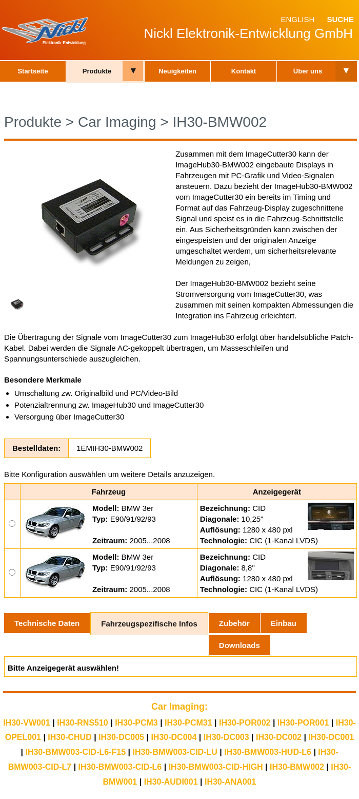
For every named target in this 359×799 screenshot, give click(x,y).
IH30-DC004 (173, 737)
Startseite (32, 71)
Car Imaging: (179, 706)
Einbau (283, 623)
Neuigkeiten (177, 71)
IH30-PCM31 (188, 722)
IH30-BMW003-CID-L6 (120, 767)
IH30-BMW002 (219, 122)
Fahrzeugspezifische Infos (149, 623)
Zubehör (234, 623)
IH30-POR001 (303, 722)
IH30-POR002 (245, 722)
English (297, 19)
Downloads (239, 645)
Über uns (307, 71)
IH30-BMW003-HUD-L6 (267, 752)
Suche (340, 19)
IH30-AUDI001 (171, 781)
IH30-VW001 (26, 722)
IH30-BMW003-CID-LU (174, 752)
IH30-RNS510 (82, 722)
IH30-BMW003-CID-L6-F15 (75, 752)
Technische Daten (46, 623)
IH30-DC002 (279, 737)
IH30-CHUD (69, 737)
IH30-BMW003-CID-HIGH (216, 767)
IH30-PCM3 (136, 722)
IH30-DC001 (331, 737)
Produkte (97, 71)
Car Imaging (117, 122)
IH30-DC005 (121, 737)
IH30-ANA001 (230, 781)
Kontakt (243, 71)
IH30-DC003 (226, 737)
